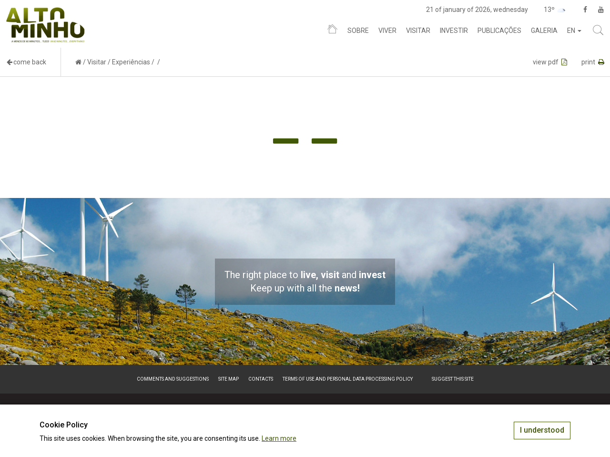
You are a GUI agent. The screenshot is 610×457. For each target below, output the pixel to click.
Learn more (279, 438)
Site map (228, 379)
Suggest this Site (453, 379)
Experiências (131, 62)
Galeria (544, 30)
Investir (454, 30)
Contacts (260, 379)
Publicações (499, 30)
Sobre (358, 30)
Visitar (418, 30)
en (574, 30)
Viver (387, 30)
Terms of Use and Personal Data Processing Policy (348, 379)
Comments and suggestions (173, 379)
